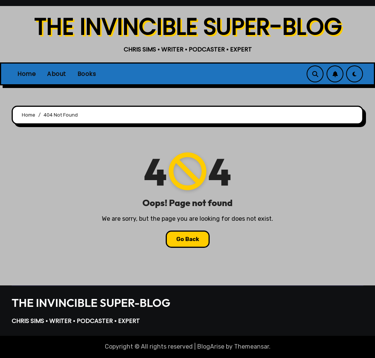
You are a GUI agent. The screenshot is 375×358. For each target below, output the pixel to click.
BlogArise (210, 346)
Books (86, 74)
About (56, 74)
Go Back (187, 239)
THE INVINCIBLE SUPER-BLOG (188, 27)
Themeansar (251, 346)
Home (26, 74)
